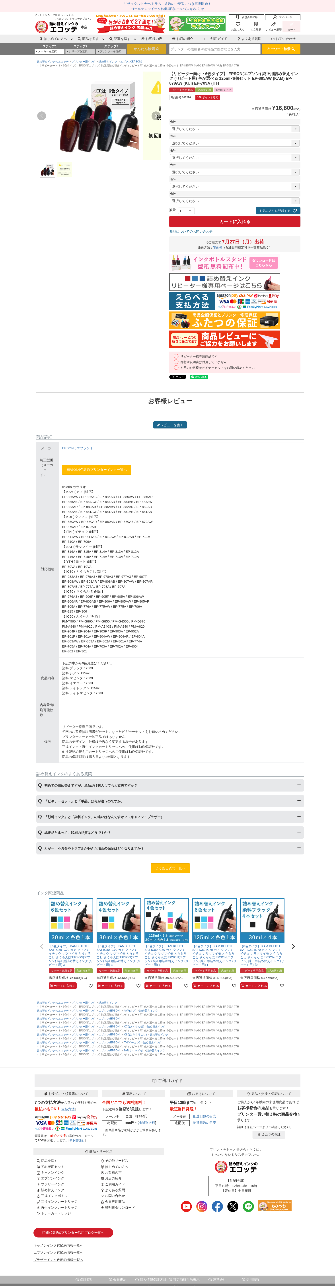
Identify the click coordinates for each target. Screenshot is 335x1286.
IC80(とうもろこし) (135, 1034)
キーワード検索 (281, 49)
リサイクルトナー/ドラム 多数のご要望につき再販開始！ (167, 4)
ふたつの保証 (268, 1134)
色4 (173, 164)
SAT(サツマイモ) (133, 1050)
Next (156, 115)
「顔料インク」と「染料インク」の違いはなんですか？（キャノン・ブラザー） (104, 817)
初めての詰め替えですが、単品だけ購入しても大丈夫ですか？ (90, 785)
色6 (173, 193)
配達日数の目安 (204, 1116)
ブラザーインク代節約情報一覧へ (58, 1260)
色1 (173, 121)
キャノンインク (50, 1172)
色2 (173, 136)
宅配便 (217, 247)
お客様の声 (151, 39)
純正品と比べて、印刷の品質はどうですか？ (77, 833)
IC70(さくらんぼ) (133, 1026)
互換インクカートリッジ (57, 1201)
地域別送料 (146, 1123)
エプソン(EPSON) (131, 61)
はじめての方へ (114, 1167)
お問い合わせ (283, 39)
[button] (41, 946)
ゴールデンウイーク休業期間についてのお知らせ (167, 9)
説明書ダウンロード (118, 1207)
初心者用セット (50, 1167)
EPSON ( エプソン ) (77, 448)
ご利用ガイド (215, 39)
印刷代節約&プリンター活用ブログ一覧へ (73, 1232)
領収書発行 (77, 1140)
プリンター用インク (84, 61)
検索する (146, 49)
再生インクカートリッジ (57, 1207)
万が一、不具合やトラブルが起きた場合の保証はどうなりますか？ (94, 848)
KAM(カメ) (129, 1010)
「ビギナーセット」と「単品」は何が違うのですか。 (84, 801)
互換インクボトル (52, 1196)
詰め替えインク (108, 61)
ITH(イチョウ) (131, 1042)
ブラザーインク (50, 1184)
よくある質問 (249, 39)
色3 (173, 150)
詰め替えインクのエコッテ (53, 61)
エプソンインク (50, 1178)
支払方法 (68, 1109)
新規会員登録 (247, 17)
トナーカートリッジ (54, 1213)
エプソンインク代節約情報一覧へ (58, 1252)
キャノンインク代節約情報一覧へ (58, 1245)
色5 (173, 179)
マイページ (282, 17)
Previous (41, 115)
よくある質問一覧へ (170, 868)
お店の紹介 (182, 39)
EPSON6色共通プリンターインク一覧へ (97, 469)
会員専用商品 (113, 1201)
